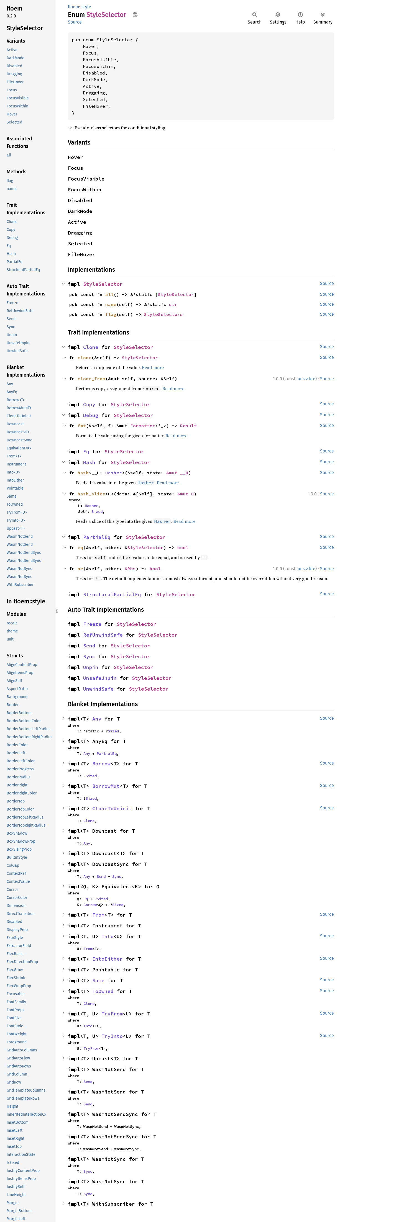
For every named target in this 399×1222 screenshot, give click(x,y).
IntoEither (107, 959)
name (110, 304)
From (98, 915)
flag (110, 314)
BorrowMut (106, 786)
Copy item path (135, 14)
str (173, 304)
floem (73, 6)
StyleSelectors (163, 314)
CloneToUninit (112, 808)
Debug (90, 415)
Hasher (113, 472)
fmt (82, 425)
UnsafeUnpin (100, 678)
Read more (153, 367)
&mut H (185, 493)
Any (96, 719)
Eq (86, 451)
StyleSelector (103, 284)
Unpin (90, 667)
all (109, 294)
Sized (97, 511)
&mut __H (177, 472)
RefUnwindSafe (103, 635)
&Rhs (130, 568)
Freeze (92, 624)
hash (83, 472)
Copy (89, 404)
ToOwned (103, 991)
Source (75, 22)
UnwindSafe (98, 689)
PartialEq (97, 537)
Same (98, 980)
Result (188, 425)
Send (89, 645)
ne (80, 568)
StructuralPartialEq (112, 594)
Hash (89, 462)
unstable (306, 378)
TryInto (112, 1036)
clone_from (91, 378)
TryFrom (112, 1013)
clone (84, 357)
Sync (89, 656)
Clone (90, 347)
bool (182, 547)
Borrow (101, 763)
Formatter (142, 425)
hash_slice (91, 493)
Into (107, 936)
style (86, 6)
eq (80, 547)
